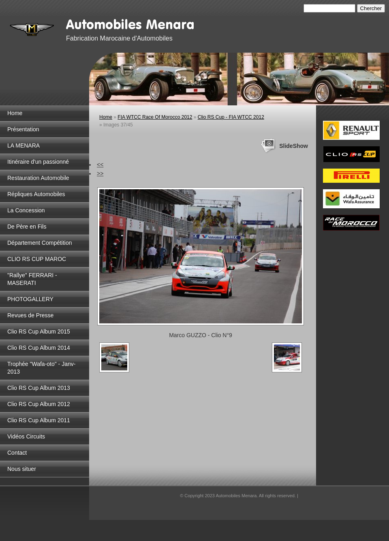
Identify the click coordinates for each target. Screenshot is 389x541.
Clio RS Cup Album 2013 (38, 388)
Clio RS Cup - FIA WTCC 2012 (231, 117)
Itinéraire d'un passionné (38, 161)
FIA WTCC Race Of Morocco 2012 (155, 117)
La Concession (26, 210)
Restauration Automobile (38, 178)
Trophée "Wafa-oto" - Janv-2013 (41, 368)
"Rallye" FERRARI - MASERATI (32, 279)
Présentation (23, 129)
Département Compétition (39, 242)
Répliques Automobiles (36, 194)
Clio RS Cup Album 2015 (38, 331)
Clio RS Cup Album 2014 (38, 347)
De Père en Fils (26, 226)
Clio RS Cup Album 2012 (38, 404)
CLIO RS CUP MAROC (36, 259)
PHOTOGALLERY (30, 299)
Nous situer (21, 469)
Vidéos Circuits (26, 436)
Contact (17, 452)
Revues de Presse (30, 315)
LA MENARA (23, 145)
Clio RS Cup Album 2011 (38, 420)
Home (14, 113)
